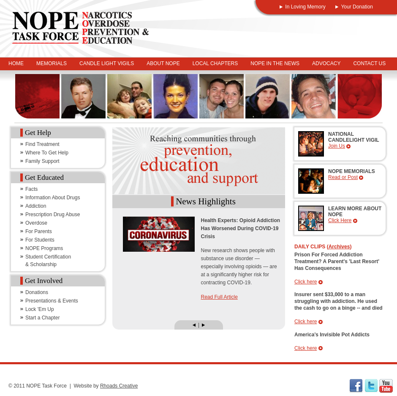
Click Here (339, 220)
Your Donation (357, 7)
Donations (36, 292)
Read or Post (343, 177)
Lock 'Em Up (39, 309)
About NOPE (163, 63)
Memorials (51, 63)
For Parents (38, 231)
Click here (305, 282)
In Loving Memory (305, 7)
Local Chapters (215, 63)
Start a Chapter (42, 318)
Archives (339, 247)
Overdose (36, 223)
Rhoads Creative (119, 386)
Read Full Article (219, 297)
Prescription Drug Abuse (52, 214)
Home (16, 63)
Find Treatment (42, 144)
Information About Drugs (52, 198)
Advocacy (326, 63)
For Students (39, 240)
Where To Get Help (46, 153)
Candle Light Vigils (106, 63)
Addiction (35, 206)
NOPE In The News (274, 63)
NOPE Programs (44, 248)
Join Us (336, 146)
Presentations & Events (51, 301)
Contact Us (369, 63)
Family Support (42, 161)
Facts (31, 189)
